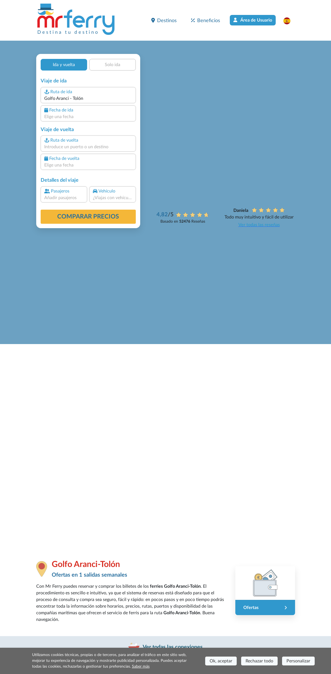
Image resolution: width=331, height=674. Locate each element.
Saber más (141, 666)
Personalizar (298, 661)
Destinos (164, 20)
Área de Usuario (252, 20)
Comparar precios (88, 217)
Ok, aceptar (221, 661)
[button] (289, 21)
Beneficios (205, 20)
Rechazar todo (259, 661)
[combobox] (88, 98)
